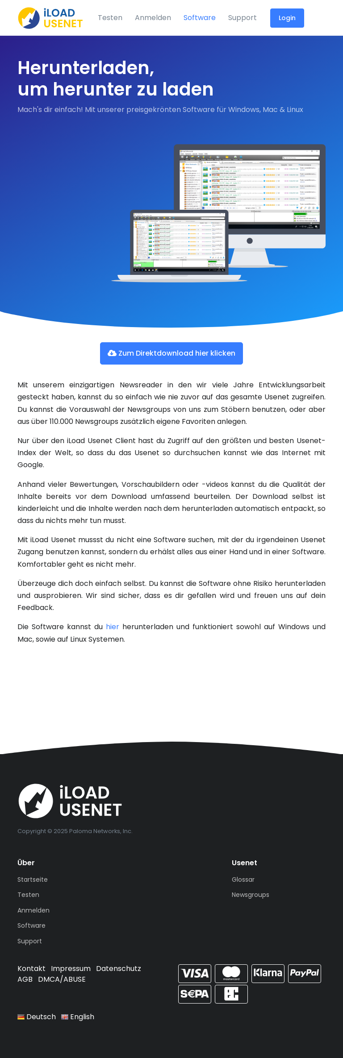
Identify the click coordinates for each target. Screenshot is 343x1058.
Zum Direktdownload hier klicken (171, 353)
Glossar (243, 879)
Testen (110, 17)
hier (112, 627)
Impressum (71, 968)
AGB (25, 979)
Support (242, 17)
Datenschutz (118, 968)
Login (287, 17)
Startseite (32, 879)
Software (200, 17)
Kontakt (31, 968)
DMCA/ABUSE (62, 979)
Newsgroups (250, 894)
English (77, 1017)
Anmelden (153, 17)
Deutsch (36, 1017)
